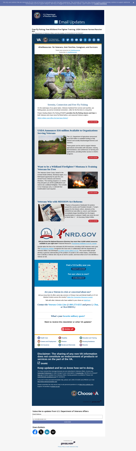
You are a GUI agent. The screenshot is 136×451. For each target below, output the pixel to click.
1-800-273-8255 (75, 304)
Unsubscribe (80, 373)
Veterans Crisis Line (57, 304)
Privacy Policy (61, 446)
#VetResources (75, 50)
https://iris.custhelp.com (86, 384)
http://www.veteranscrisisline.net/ (47, 381)
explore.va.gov (55, 386)
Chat (96, 304)
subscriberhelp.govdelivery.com (47, 377)
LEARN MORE (93, 122)
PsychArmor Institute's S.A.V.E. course (84, 243)
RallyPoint (87, 300)
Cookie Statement (100, 4)
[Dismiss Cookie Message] (133, 2)
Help (77, 446)
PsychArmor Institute (47, 248)
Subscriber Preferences (45, 373)
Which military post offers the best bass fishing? (53, 118)
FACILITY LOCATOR (78, 269)
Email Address (37, 414)
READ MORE (93, 221)
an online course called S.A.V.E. (68, 250)
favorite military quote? (74, 316)
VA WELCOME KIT (78, 278)
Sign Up (40, 375)
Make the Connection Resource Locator (80, 297)
